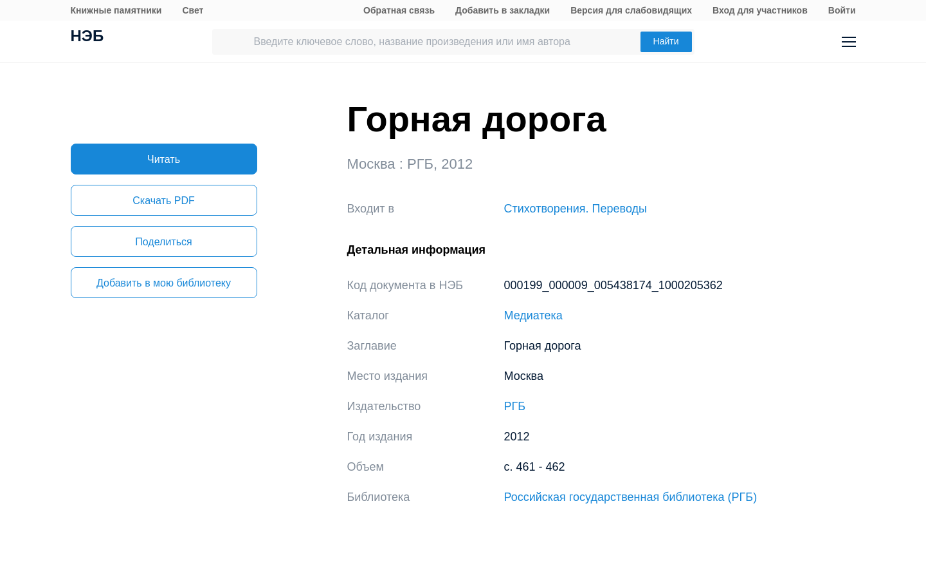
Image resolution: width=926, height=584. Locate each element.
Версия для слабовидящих (631, 10)
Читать (163, 159)
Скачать (163, 200)
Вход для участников (760, 10)
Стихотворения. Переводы (575, 208)
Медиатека (533, 315)
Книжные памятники (116, 10)
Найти (666, 41)
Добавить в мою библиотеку (163, 283)
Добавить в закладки (502, 10)
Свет (192, 10)
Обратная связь (399, 10)
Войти (842, 10)
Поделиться (163, 241)
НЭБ (87, 37)
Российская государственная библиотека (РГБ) (631, 497)
